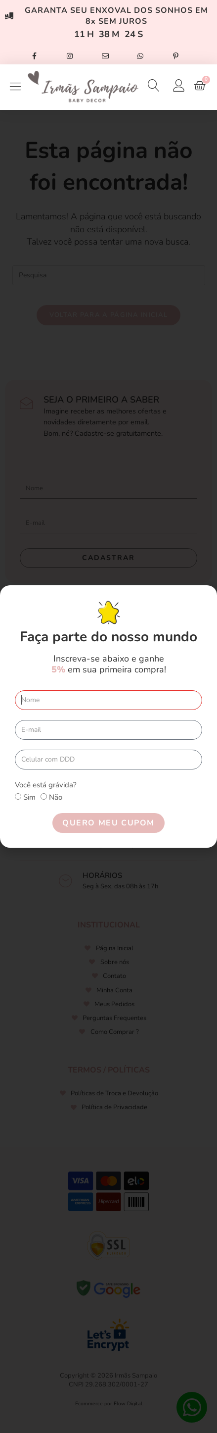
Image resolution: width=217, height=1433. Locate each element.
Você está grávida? (46, 785)
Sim (29, 797)
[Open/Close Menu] (15, 87)
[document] (108, 716)
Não (55, 797)
